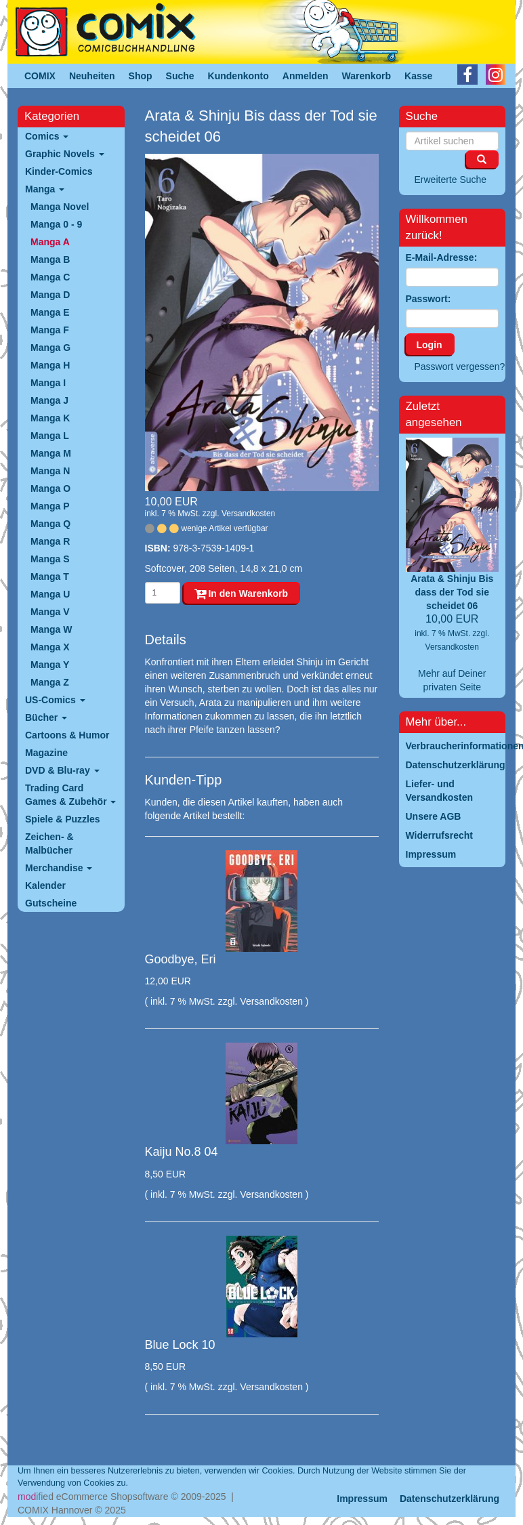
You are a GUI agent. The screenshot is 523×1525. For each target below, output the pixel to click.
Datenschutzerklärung (449, 1498)
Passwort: (428, 298)
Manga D (50, 294)
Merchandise (58, 867)
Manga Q (50, 523)
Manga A (50, 241)
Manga (44, 189)
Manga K (50, 418)
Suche (180, 75)
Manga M (50, 453)
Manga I (48, 382)
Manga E (50, 312)
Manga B (50, 259)
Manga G (50, 347)
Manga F (49, 330)
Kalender (45, 885)
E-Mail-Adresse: (442, 257)
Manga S (50, 558)
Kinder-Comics (59, 171)
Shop (140, 75)
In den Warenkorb (241, 593)
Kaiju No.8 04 (181, 1151)
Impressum (362, 1498)
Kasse (418, 75)
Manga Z (49, 682)
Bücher (46, 717)
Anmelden (306, 75)
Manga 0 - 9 (56, 224)
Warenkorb (367, 75)
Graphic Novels (64, 153)
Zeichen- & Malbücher (49, 843)
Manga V (50, 611)
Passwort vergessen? (460, 366)
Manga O (50, 488)
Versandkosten (248, 513)
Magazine (46, 752)
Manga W (51, 629)
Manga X (50, 647)
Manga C (50, 277)
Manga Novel (59, 206)
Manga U (50, 594)
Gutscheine (51, 903)
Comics (46, 136)
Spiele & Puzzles (62, 819)
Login (429, 344)
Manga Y (49, 664)
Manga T (49, 576)
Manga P (50, 506)
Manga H (50, 365)
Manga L (49, 435)
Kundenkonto (238, 75)
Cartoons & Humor (67, 735)
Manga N (50, 470)
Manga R (50, 541)
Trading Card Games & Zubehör (70, 794)
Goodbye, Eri (180, 959)
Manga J (49, 400)
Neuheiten (92, 75)
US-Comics (55, 699)
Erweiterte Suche (451, 179)
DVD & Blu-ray (62, 770)
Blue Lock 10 (180, 1345)
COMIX (40, 75)
